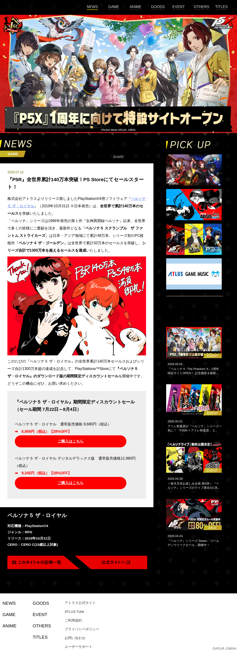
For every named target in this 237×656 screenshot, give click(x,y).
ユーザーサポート (78, 647)
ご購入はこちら (71, 441)
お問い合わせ (75, 638)
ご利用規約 (73, 620)
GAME (113, 7)
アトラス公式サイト (80, 603)
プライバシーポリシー (82, 629)
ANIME (135, 7)
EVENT (178, 7)
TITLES (221, 7)
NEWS (92, 7)
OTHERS (201, 7)
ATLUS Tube (74, 611)
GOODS (158, 7)
